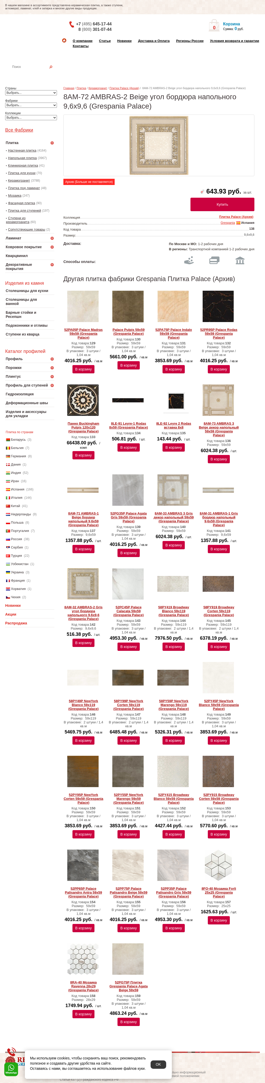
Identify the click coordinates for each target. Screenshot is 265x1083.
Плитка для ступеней (24, 210)
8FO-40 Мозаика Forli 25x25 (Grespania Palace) (219, 892)
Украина (17, 572)
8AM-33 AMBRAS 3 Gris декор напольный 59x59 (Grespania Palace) (174, 517)
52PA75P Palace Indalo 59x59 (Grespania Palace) (174, 333)
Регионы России (189, 41)
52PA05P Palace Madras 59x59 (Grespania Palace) (83, 333)
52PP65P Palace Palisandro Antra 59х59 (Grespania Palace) (83, 892)
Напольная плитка (22, 158)
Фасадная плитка (21, 203)
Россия (16, 539)
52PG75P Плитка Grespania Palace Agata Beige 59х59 (128, 986)
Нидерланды (21, 514)
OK (158, 1064)
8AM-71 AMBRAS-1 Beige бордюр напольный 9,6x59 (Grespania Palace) (83, 519)
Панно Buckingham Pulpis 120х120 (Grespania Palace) (83, 427)
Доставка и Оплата (154, 41)
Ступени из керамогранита (17, 220)
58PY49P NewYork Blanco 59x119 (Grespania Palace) (83, 705)
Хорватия (18, 589)
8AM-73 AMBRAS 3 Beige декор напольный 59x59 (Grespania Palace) (219, 429)
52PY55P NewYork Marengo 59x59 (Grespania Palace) (128, 798)
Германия (18, 456)
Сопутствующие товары (26, 229)
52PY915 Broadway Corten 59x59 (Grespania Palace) (219, 798)
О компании (82, 41)
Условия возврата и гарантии (234, 41)
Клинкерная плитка (23, 165)
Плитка (81, 88)
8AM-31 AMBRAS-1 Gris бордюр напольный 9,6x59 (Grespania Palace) (219, 519)
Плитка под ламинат (24, 188)
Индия (16, 473)
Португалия (20, 531)
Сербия (17, 547)
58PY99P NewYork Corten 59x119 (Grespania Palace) (128, 705)
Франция (18, 580)
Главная (68, 88)
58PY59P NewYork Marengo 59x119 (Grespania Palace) (174, 705)
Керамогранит (19, 180)
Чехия (15, 597)
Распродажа (16, 623)
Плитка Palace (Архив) (124, 88)
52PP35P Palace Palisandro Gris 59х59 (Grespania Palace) (173, 892)
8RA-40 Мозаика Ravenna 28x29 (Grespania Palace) (83, 986)
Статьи (105, 41)
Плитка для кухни (21, 173)
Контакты (81, 46)
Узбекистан (19, 564)
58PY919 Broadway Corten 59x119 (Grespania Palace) (218, 611)
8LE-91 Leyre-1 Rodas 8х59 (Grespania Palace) (128, 425)
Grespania (227, 223)
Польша (17, 522)
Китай (15, 506)
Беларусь (18, 439)
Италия (16, 498)
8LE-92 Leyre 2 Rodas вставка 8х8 (173, 425)
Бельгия (17, 448)
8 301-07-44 (95, 29)
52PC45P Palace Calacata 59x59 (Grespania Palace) (128, 611)
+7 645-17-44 (94, 24)
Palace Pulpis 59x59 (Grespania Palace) (129, 332)
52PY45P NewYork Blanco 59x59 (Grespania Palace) (219, 705)
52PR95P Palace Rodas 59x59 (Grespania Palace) (219, 333)
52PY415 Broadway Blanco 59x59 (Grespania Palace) (174, 798)
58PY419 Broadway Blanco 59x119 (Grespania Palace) (173, 611)
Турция (16, 556)
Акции (10, 614)
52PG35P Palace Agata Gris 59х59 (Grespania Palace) (129, 517)
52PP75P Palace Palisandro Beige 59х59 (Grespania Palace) (128, 892)
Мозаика (14, 195)
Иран (15, 481)
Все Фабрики (19, 130)
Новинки (124, 41)
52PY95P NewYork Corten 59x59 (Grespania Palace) (83, 798)
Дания (16, 464)
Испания (17, 489)
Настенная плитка (35, 74)
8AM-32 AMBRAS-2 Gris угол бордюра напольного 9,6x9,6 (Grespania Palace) (83, 613)
